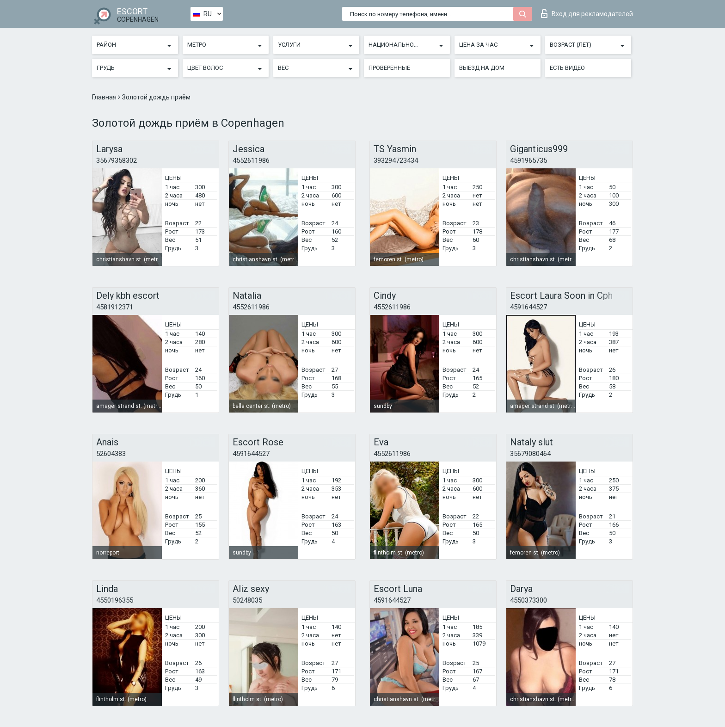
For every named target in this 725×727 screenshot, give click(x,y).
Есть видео (567, 67)
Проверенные (389, 67)
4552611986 (251, 160)
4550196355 (114, 600)
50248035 (247, 600)
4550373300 (528, 600)
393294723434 (396, 160)
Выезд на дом (481, 67)
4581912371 (114, 307)
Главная (105, 97)
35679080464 (530, 454)
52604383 (111, 454)
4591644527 (528, 307)
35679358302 (116, 160)
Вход (587, 13)
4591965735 (528, 160)
